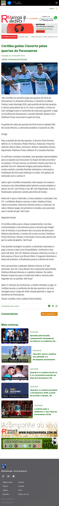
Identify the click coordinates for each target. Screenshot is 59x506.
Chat (20, 490)
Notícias (21, 482)
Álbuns (5, 486)
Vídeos (5, 490)
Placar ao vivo (23, 494)
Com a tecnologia (7, 502)
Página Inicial (7, 482)
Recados (6, 494)
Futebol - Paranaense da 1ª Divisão (14, 59)
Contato (21, 486)
